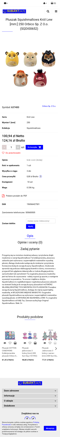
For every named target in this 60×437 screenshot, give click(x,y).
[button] (53, 3)
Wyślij (30, 226)
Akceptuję (50, 428)
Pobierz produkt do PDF (14, 195)
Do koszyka (34, 147)
